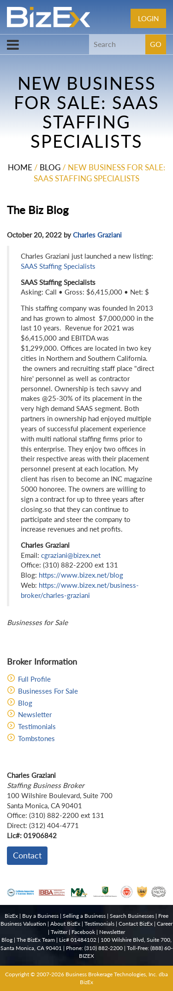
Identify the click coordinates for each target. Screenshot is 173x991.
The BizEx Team (36, 939)
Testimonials (37, 726)
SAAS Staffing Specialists (58, 266)
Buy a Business (40, 915)
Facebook (83, 931)
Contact (27, 855)
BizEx (11, 915)
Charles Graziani (97, 235)
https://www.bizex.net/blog (81, 575)
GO (155, 44)
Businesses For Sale (48, 691)
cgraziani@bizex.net (71, 555)
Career (165, 923)
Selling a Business (84, 915)
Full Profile (34, 679)
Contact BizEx (136, 923)
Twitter (59, 931)
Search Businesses (132, 915)
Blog (50, 167)
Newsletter (35, 714)
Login (148, 18)
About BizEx (65, 923)
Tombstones (36, 738)
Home (20, 167)
